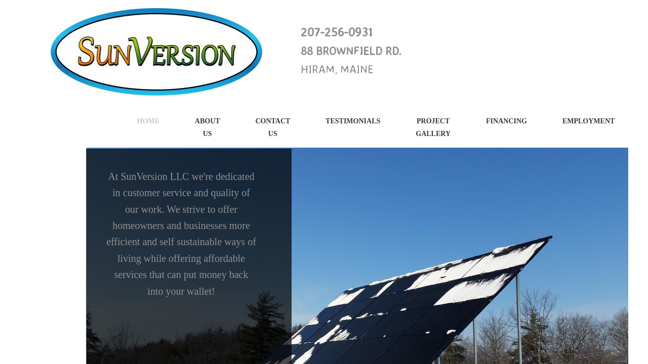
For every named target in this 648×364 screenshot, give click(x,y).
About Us (207, 127)
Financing (506, 121)
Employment (588, 121)
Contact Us (272, 127)
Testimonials (353, 121)
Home (148, 121)
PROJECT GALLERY (433, 127)
